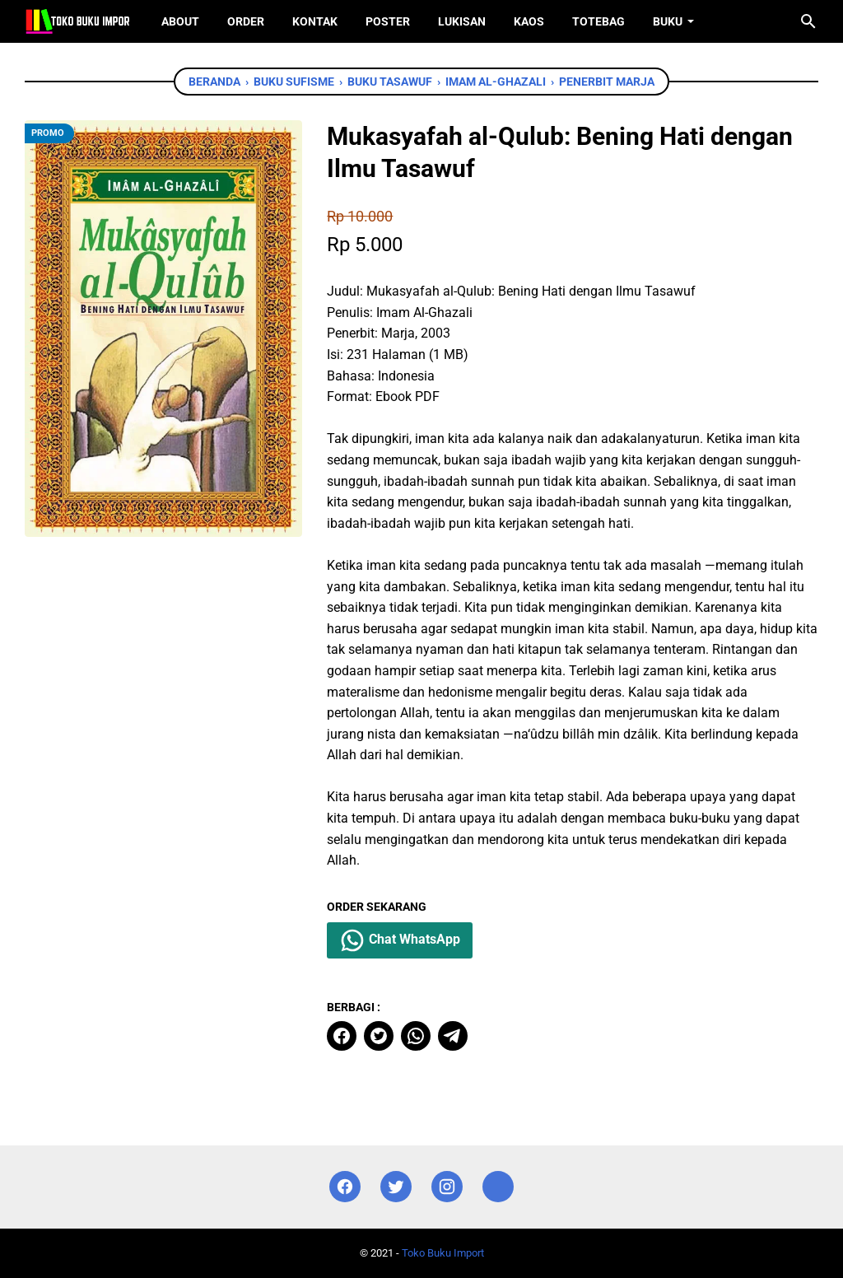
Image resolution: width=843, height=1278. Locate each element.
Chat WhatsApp (399, 940)
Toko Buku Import (443, 1253)
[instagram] (447, 1187)
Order (245, 21)
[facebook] (341, 1036)
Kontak (315, 21)
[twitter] (379, 1036)
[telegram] (453, 1036)
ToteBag (598, 21)
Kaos (529, 21)
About (180, 21)
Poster (388, 21)
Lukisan (462, 21)
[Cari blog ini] (808, 21)
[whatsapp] (416, 1036)
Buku (667, 21)
